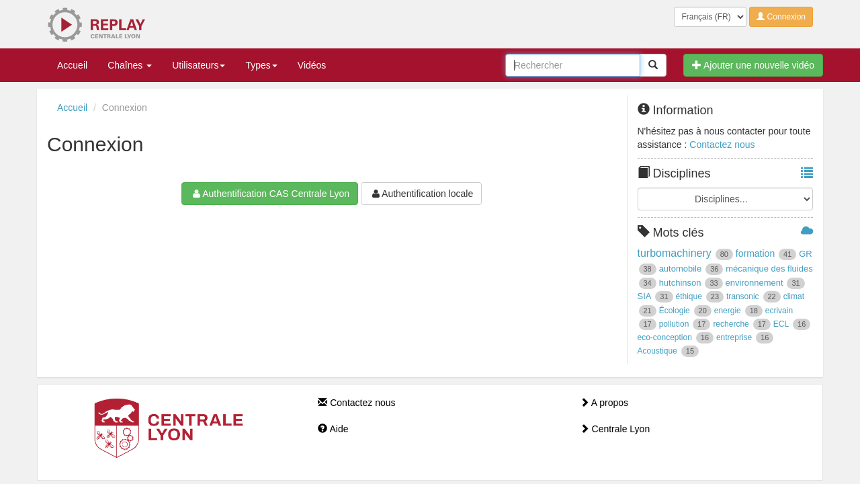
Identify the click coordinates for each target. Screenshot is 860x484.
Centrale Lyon (615, 429)
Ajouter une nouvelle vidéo (753, 65)
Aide (333, 429)
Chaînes (130, 65)
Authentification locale (421, 193)
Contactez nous (722, 144)
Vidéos (312, 65)
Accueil (72, 65)
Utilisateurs (198, 65)
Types (261, 65)
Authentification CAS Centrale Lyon (269, 193)
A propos (604, 402)
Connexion (781, 17)
